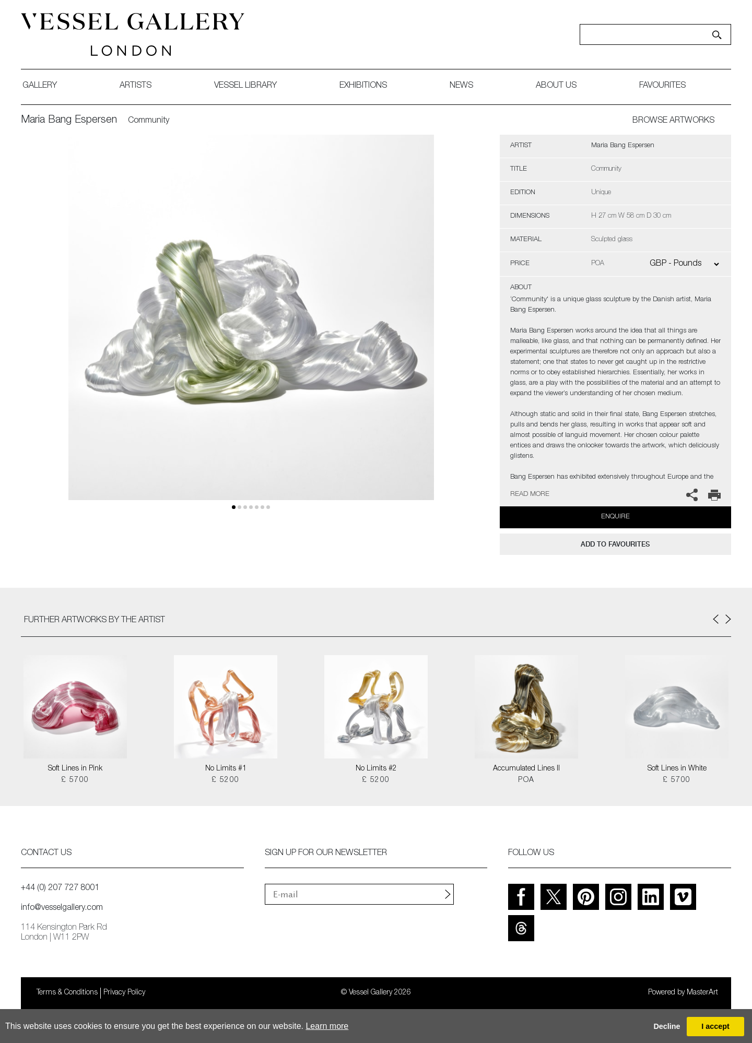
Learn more (327, 1026)
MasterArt (702, 993)
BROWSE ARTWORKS (673, 121)
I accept (715, 1026)
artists (135, 86)
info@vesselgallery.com (62, 908)
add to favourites (615, 544)
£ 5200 (225, 780)
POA (526, 780)
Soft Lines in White (677, 769)
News (461, 86)
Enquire (615, 517)
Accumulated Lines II (526, 769)
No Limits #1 (225, 769)
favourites (662, 86)
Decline (666, 1026)
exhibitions (363, 86)
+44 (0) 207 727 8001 (60, 888)
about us (556, 86)
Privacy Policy (124, 993)
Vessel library (245, 86)
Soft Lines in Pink (75, 769)
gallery (39, 86)
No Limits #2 (376, 769)
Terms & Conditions (67, 993)
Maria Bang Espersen (69, 120)
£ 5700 (75, 780)
